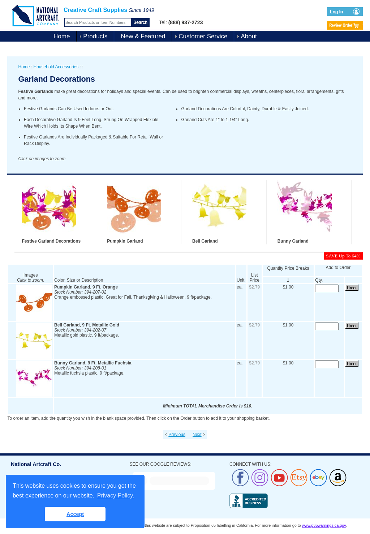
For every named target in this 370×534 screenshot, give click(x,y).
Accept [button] (75, 514)
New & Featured (143, 36)
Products (95, 36)
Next (197, 434)
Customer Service (202, 36)
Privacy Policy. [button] (115, 495)
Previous (176, 434)
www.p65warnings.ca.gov (324, 525)
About (249, 36)
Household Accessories (56, 66)
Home (61, 36)
